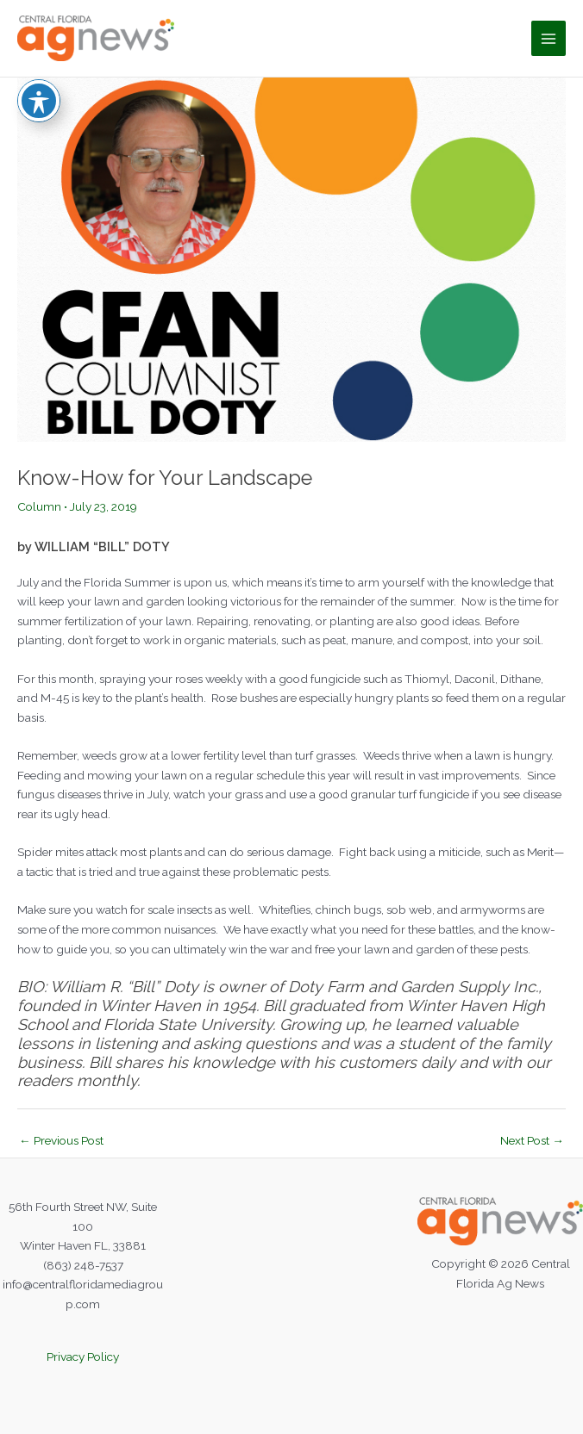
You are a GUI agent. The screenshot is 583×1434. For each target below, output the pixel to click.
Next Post (532, 1140)
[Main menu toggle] (549, 38)
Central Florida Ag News (345, 37)
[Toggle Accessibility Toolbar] (39, 87)
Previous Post (61, 1140)
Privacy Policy (83, 1356)
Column (39, 506)
